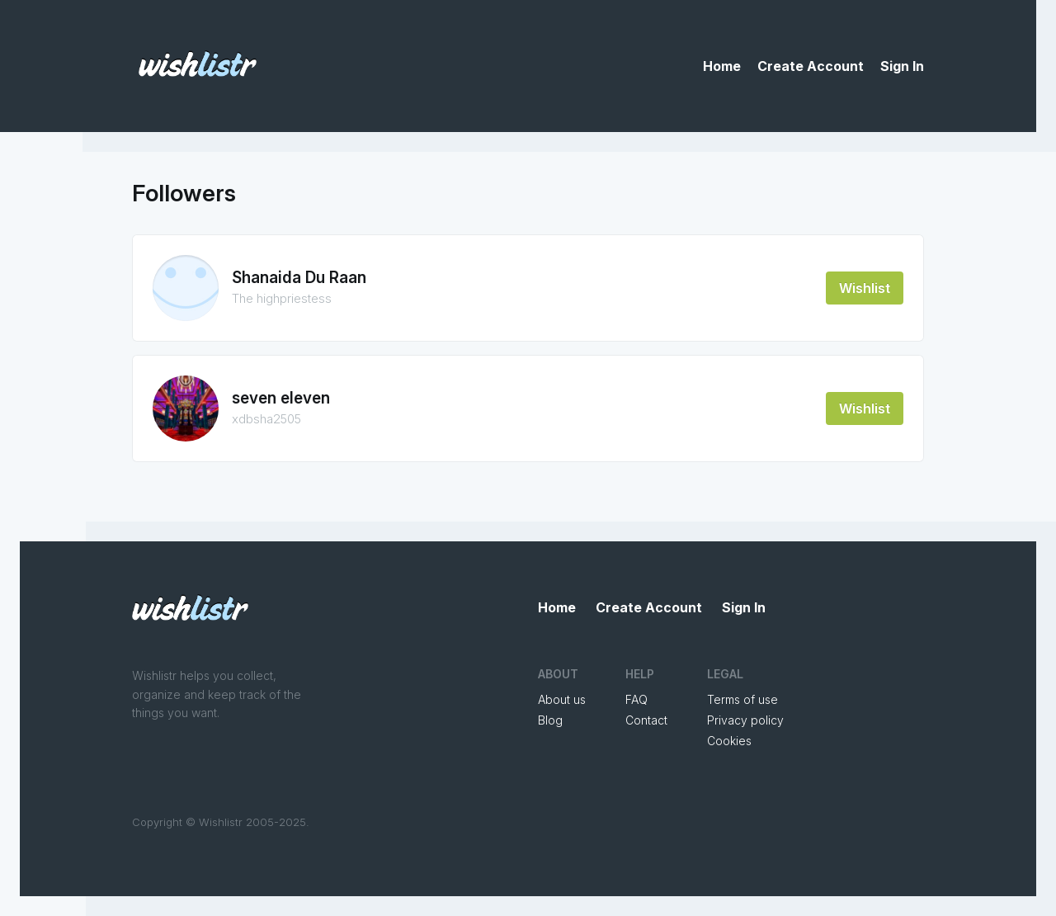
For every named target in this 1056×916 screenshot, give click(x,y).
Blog (550, 720)
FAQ (636, 699)
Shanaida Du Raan (299, 277)
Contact (646, 720)
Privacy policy (745, 720)
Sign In (902, 66)
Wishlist (864, 288)
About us (562, 699)
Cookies (729, 741)
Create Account (810, 66)
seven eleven (281, 398)
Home (722, 66)
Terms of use (742, 699)
